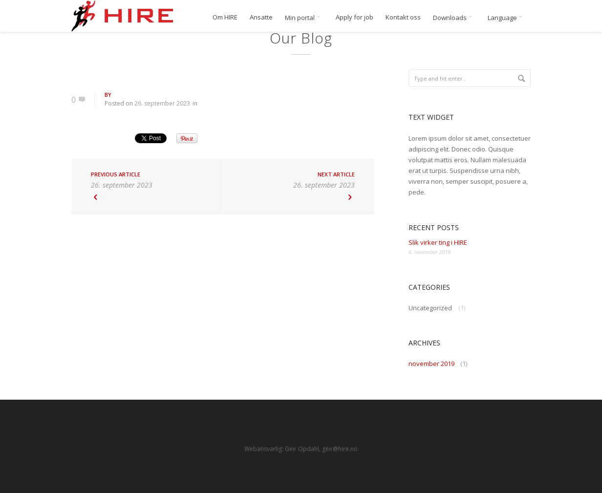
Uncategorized (430, 307)
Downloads (454, 17)
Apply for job (354, 17)
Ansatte (261, 17)
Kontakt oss (403, 17)
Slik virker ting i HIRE (437, 242)
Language (507, 17)
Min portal (304, 17)
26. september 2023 (162, 103)
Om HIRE (225, 17)
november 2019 (431, 363)
